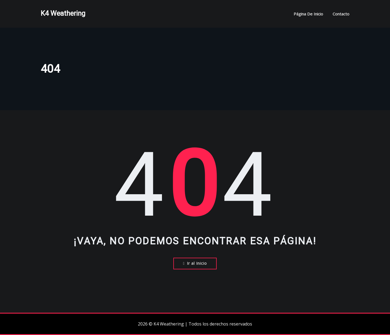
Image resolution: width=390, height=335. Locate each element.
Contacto (341, 14)
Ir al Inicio (195, 263)
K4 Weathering (63, 13)
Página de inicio (308, 14)
